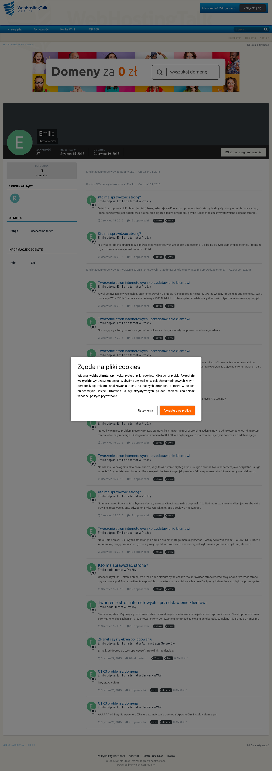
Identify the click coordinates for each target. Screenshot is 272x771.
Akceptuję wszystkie (177, 410)
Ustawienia (145, 410)
